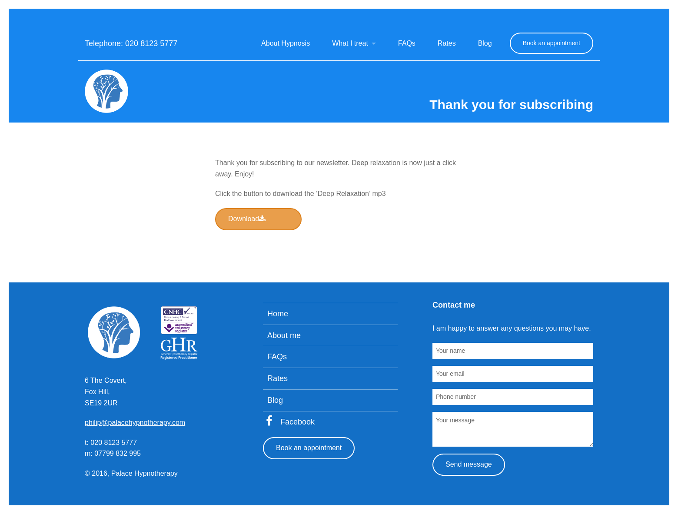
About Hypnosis (285, 43)
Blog (485, 43)
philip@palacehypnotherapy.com (135, 422)
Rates (447, 43)
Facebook (297, 422)
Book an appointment (551, 43)
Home (277, 313)
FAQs (406, 43)
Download (247, 218)
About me (284, 335)
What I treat (350, 43)
